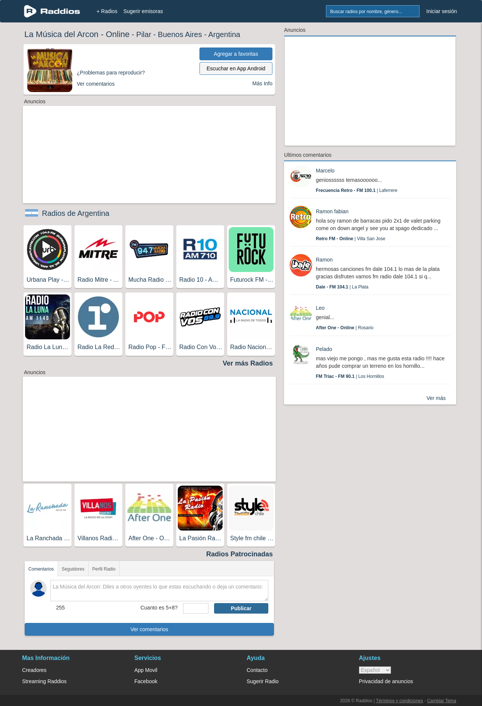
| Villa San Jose (350, 238)
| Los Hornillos (350, 376)
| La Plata (342, 287)
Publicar (241, 608)
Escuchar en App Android (236, 68)
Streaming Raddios (44, 681)
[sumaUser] (195, 608)
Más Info (262, 83)
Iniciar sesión (441, 11)
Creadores (34, 670)
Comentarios (41, 569)
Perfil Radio (104, 569)
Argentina (224, 34)
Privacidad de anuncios (386, 681)
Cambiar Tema (441, 700)
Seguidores (73, 569)
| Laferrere (356, 190)
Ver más (436, 398)
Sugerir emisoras (143, 11)
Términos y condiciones (399, 700)
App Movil (145, 670)
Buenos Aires (180, 34)
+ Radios (107, 11)
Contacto (257, 670)
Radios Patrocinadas (239, 554)
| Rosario (344, 327)
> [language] (375, 670)
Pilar (143, 34)
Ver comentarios (149, 629)
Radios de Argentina (75, 213)
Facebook (145, 681)
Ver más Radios (248, 363)
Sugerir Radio (263, 681)
